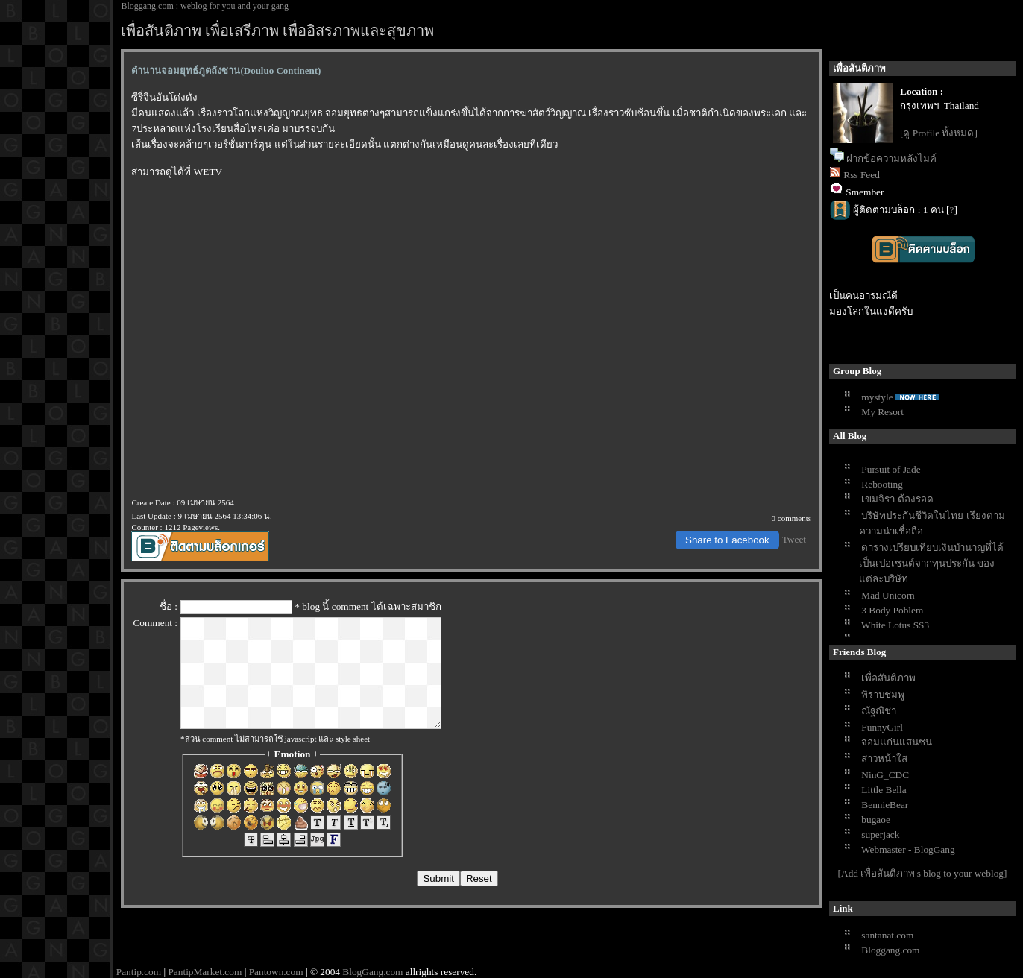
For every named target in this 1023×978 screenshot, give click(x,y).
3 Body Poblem (892, 610)
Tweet (794, 539)
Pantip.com (138, 971)
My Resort (882, 411)
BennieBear (884, 804)
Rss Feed (861, 174)
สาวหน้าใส (884, 758)
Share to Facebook (727, 540)
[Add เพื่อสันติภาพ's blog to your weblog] (922, 873)
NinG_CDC (885, 774)
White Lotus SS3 (895, 625)
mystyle (877, 397)
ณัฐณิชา (878, 710)
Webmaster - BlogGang (908, 849)
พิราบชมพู (882, 694)
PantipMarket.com (205, 971)
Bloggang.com (890, 950)
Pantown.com (276, 971)
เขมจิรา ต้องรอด (897, 499)
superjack (880, 834)
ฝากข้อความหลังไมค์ (891, 158)
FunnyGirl (882, 727)
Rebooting (882, 484)
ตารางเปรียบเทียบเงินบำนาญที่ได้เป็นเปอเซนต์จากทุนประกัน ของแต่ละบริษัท (931, 563)
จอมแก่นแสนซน (896, 742)
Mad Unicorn (887, 595)
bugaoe (875, 819)
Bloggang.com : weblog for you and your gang (205, 6)
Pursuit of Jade (890, 469)
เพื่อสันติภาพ (888, 678)
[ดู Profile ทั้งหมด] (939, 133)
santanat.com (887, 935)
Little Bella (883, 789)
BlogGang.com (372, 971)
